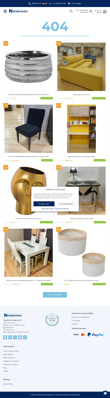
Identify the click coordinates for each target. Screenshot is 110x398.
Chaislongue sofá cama (81, 94)
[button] (5, 11)
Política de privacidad (62, 208)
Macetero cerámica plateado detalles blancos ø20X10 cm (29, 94)
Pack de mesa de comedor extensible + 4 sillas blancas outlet (28, 280)
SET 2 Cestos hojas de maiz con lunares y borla (81, 280)
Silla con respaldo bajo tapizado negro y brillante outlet (28, 156)
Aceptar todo (44, 204)
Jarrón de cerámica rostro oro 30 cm (28, 218)
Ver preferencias (66, 204)
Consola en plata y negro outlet (81, 218)
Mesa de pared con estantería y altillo (81, 156)
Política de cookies (47, 208)
